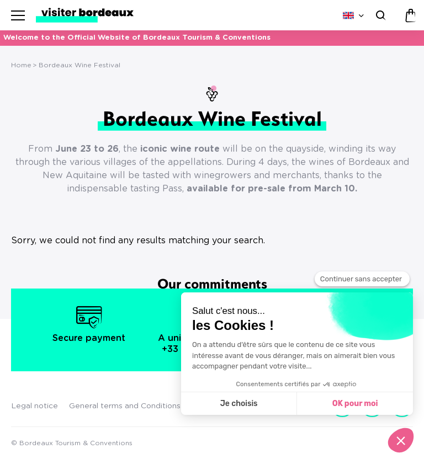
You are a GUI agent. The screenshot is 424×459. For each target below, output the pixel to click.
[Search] (379, 15)
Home (21, 65)
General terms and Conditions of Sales (141, 406)
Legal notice (34, 406)
